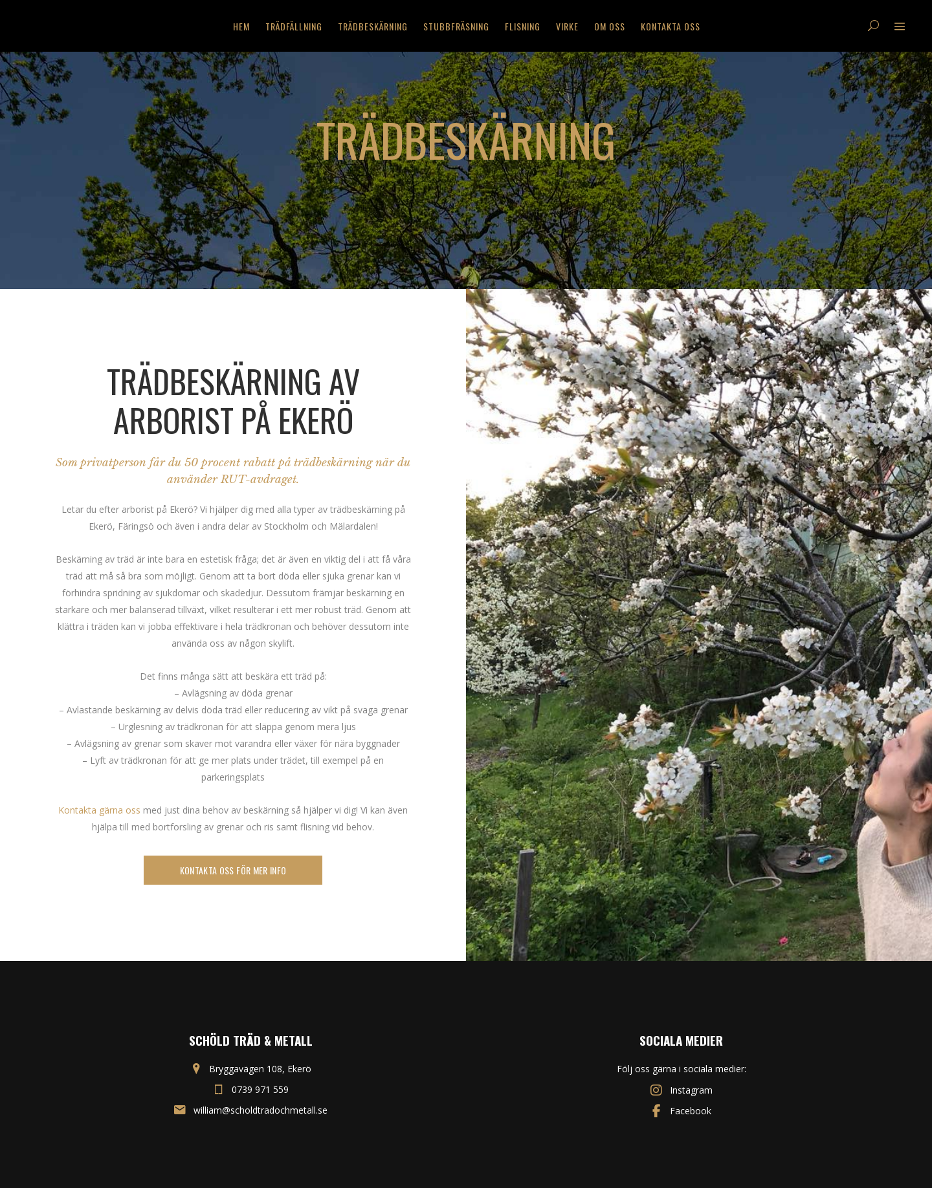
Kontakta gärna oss (99, 810)
